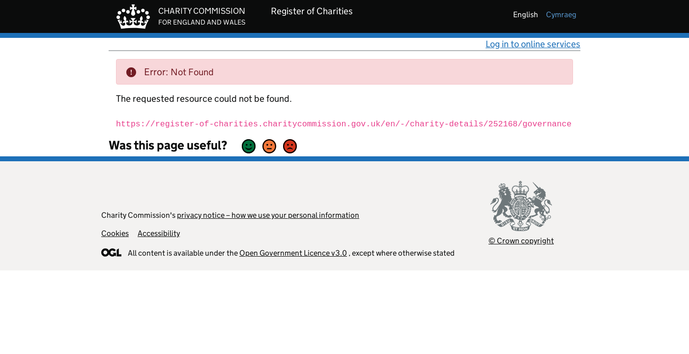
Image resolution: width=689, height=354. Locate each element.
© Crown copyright (521, 240)
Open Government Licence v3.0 (293, 253)
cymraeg (561, 14)
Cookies (115, 233)
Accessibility (159, 233)
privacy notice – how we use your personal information (268, 215)
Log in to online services (533, 44)
